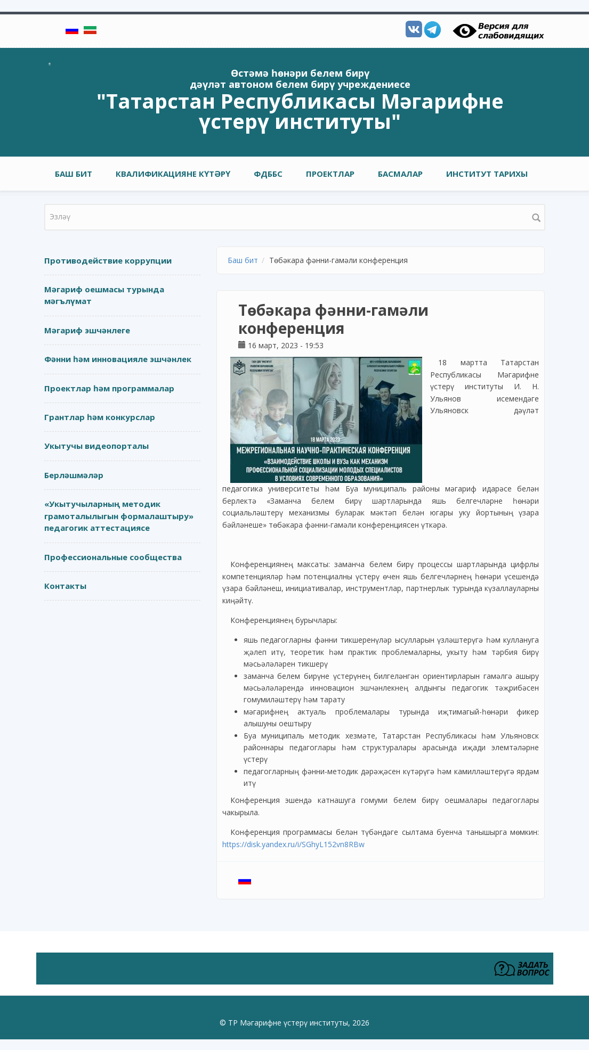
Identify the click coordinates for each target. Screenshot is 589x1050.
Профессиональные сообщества (113, 557)
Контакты (65, 585)
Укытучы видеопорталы (96, 445)
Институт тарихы (487, 173)
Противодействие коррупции (108, 260)
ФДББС (268, 173)
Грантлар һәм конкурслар (99, 417)
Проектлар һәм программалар (109, 388)
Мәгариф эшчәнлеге (87, 330)
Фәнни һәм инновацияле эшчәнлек (117, 359)
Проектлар (330, 173)
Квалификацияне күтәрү (173, 173)
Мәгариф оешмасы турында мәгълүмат (104, 295)
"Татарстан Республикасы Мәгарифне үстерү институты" (300, 111)
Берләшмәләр (73, 475)
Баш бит (73, 173)
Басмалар (400, 173)
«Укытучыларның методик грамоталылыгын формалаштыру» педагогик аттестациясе (118, 515)
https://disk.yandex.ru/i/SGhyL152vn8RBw (294, 844)
